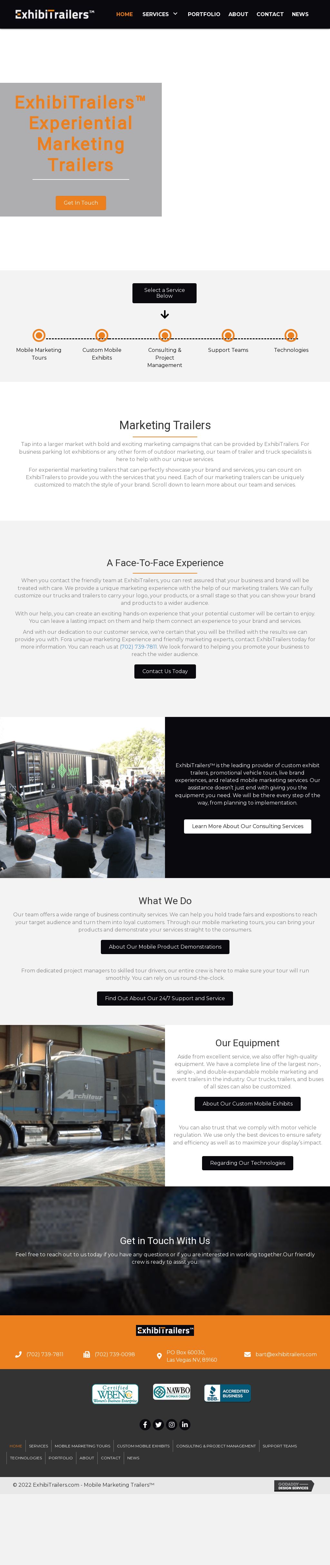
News (133, 1457)
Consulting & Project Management (164, 357)
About (87, 1457)
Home (16, 1446)
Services (38, 1446)
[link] (124, 13)
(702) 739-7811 (138, 647)
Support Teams (228, 350)
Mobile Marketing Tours (82, 1446)
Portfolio (61, 1457)
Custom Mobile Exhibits (143, 1446)
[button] (81, 203)
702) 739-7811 (45, 1354)
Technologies (291, 350)
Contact (111, 1457)
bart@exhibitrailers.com (286, 1354)
